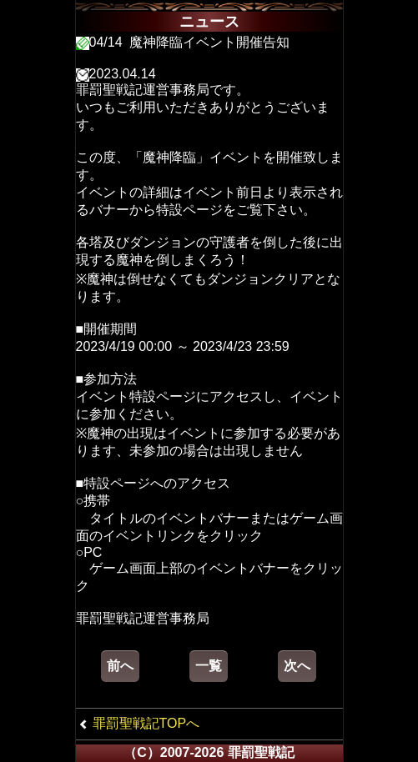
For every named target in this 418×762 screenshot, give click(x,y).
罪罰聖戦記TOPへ (146, 723)
